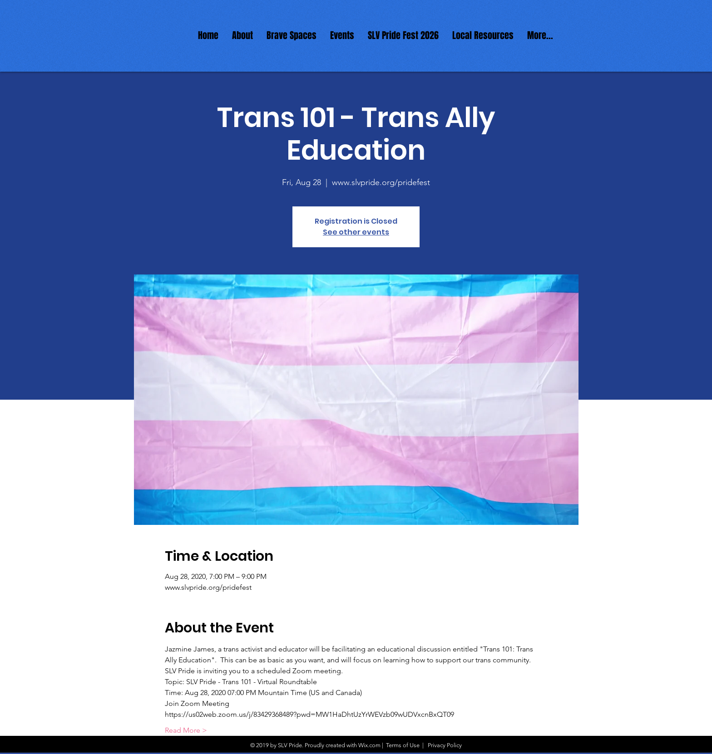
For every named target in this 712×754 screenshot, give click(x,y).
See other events (356, 232)
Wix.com (369, 745)
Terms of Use (403, 745)
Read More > (186, 730)
